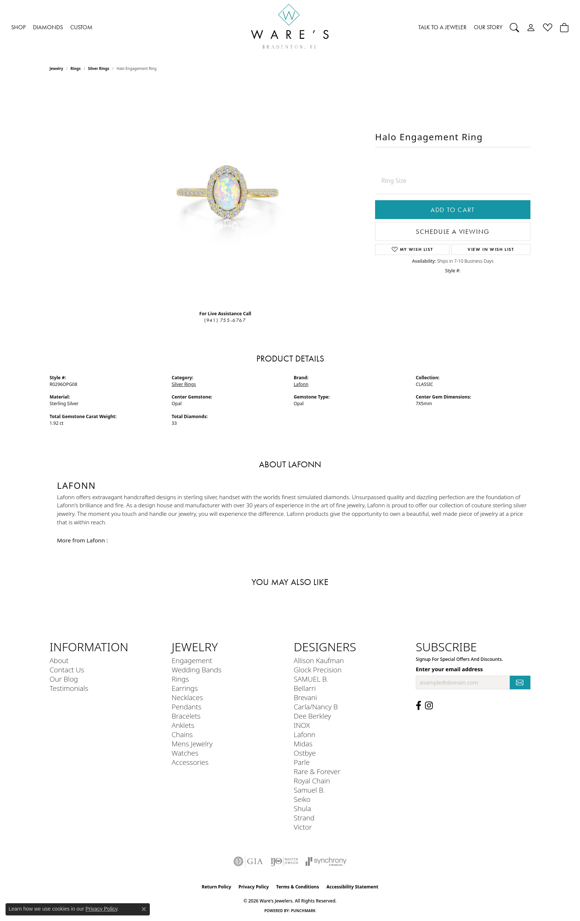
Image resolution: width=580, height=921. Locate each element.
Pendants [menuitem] (186, 707)
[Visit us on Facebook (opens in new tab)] (418, 705)
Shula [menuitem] (302, 808)
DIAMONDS (48, 27)
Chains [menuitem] (182, 734)
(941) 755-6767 (225, 320)
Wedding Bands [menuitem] (197, 670)
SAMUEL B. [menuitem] (311, 679)
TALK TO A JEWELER (442, 27)
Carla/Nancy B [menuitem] (316, 707)
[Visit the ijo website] (284, 861)
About (59, 660)
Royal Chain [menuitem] (312, 781)
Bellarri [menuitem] (305, 688)
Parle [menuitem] (302, 762)
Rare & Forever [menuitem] (317, 771)
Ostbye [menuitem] (305, 753)
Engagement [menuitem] (192, 660)
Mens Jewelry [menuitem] (192, 744)
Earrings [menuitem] (185, 688)
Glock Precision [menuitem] (317, 670)
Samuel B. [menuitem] (309, 790)
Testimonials (69, 688)
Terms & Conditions (297, 887)
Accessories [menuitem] (190, 762)
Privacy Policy (254, 887)
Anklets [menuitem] (183, 725)
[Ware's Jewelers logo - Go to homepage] (290, 27)
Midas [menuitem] (303, 744)
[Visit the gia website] (248, 861)
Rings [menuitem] (180, 679)
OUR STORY (488, 27)
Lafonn (301, 384)
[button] (514, 27)
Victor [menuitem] (303, 827)
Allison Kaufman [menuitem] (319, 660)
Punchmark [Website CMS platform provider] (303, 910)
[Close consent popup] (144, 909)
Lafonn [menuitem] (305, 734)
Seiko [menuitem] (302, 799)
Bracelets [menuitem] (186, 716)
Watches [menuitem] (185, 753)
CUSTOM (81, 27)
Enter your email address (449, 669)
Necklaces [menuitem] (187, 697)
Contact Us (67, 670)
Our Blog (64, 679)
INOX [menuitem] (302, 725)
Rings (76, 68)
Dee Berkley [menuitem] (312, 716)
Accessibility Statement (352, 887)
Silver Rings (98, 68)
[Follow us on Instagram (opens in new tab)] (429, 705)
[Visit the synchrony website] (326, 861)
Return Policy (216, 887)
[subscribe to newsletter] (520, 682)
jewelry (56, 68)
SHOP (18, 27)
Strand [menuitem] (304, 818)
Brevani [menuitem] (305, 697)
